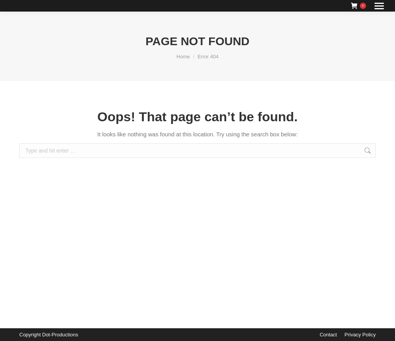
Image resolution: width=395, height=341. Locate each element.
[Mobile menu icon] (379, 6)
